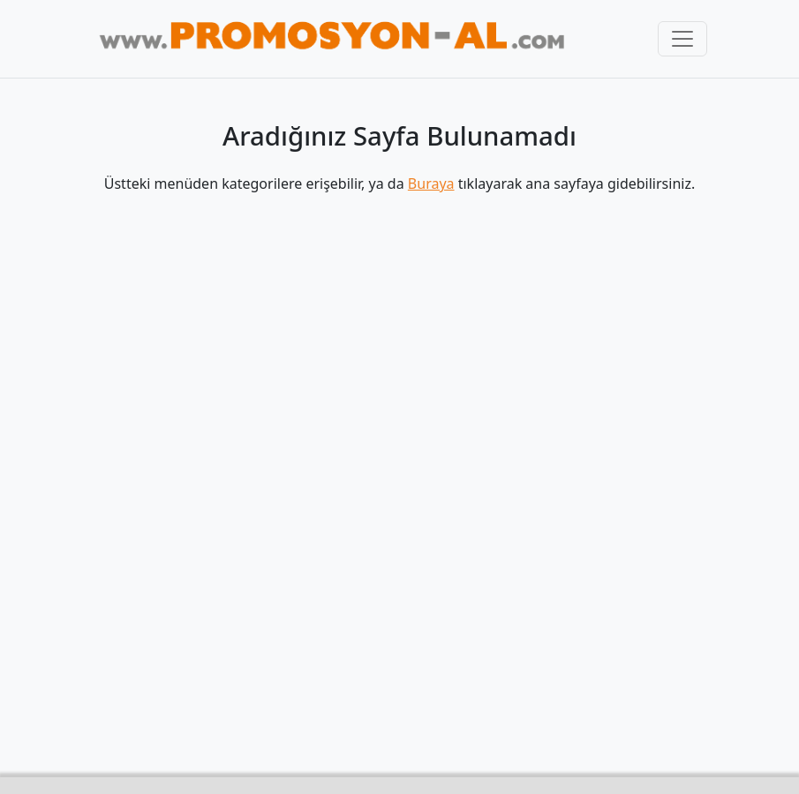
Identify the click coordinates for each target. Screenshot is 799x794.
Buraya (431, 183)
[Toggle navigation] (682, 38)
